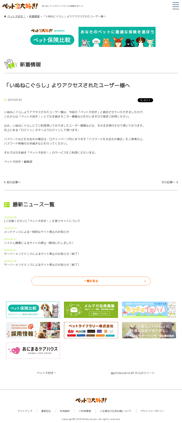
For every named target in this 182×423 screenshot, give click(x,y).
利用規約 (65, 411)
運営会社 (46, 411)
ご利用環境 (85, 411)
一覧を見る (91, 281)
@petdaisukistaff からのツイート (133, 373)
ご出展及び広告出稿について (115, 411)
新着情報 (34, 16)
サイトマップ (25, 411)
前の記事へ (14, 182)
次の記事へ (168, 182)
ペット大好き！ (16, 16)
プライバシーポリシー (152, 411)
